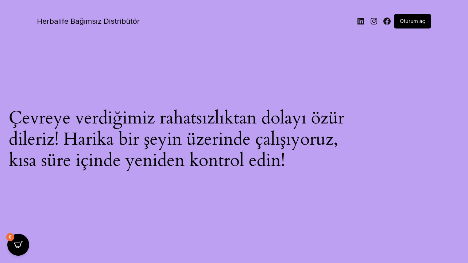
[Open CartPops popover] (18, 245)
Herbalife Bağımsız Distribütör (88, 21)
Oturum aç (412, 21)
